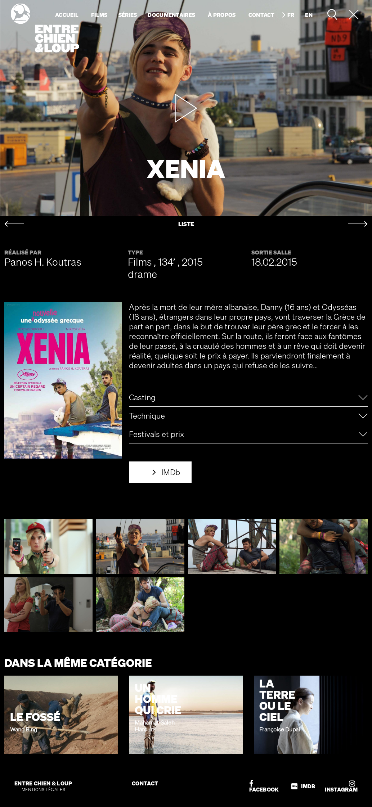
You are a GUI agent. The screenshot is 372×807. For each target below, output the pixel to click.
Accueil (67, 14)
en (309, 14)
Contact (261, 14)
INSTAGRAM (341, 786)
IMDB (303, 786)
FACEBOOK (264, 786)
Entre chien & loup (45, 28)
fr (291, 14)
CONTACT (145, 783)
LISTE (186, 224)
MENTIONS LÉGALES (43, 789)
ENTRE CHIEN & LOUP (43, 783)
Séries (127, 14)
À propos (222, 14)
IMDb (170, 472)
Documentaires (171, 14)
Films (99, 14)
